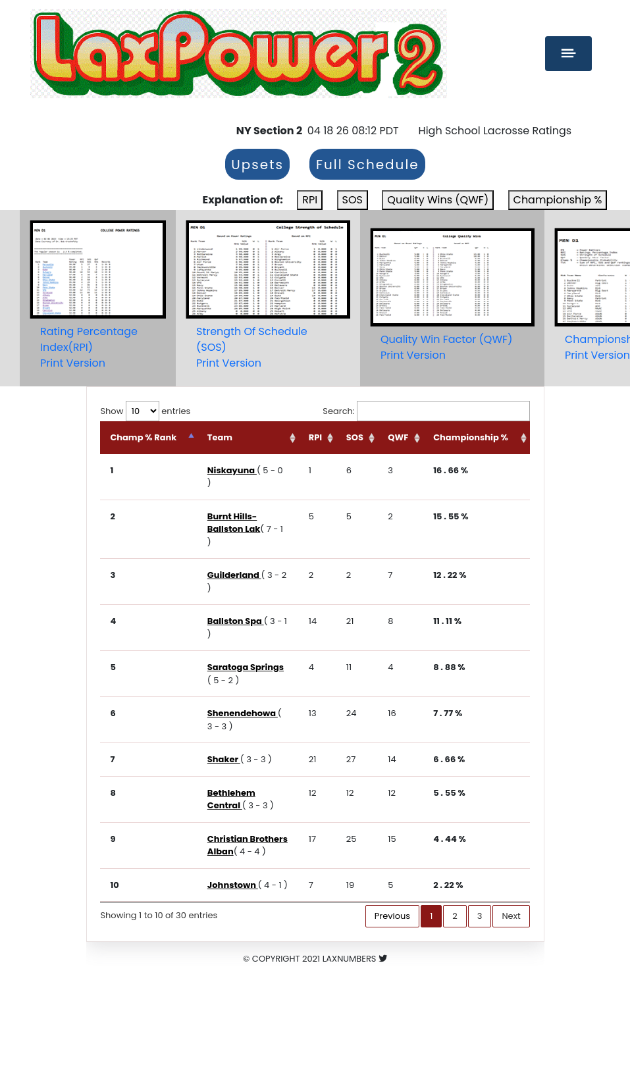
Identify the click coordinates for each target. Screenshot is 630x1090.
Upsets (257, 164)
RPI (309, 199)
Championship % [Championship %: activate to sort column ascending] (470, 437)
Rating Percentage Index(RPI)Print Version (89, 347)
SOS (352, 199)
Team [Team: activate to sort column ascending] (219, 437)
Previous (392, 916)
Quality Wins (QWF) (437, 199)
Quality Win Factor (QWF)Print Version (446, 347)
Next (511, 916)
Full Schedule (367, 164)
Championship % (557, 199)
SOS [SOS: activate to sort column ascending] (354, 437)
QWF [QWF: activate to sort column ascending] (398, 437)
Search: (426, 411)
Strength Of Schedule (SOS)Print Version (251, 347)
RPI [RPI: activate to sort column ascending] (315, 437)
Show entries (145, 411)
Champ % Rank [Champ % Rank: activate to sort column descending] (143, 437)
